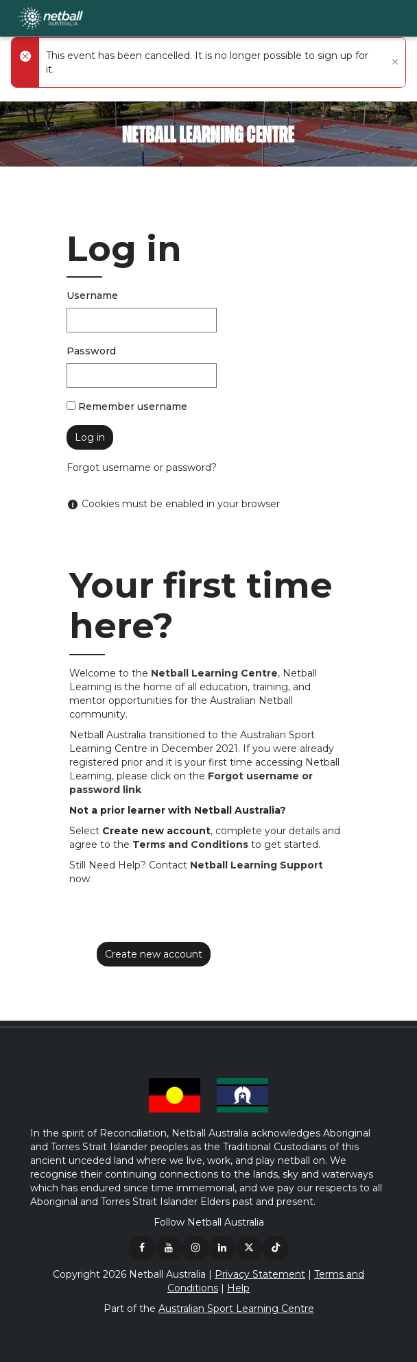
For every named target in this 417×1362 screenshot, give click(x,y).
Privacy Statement (260, 1274)
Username (92, 295)
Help (238, 1288)
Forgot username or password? (142, 467)
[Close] (393, 62)
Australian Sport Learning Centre (236, 1308)
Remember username (132, 406)
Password (91, 351)
